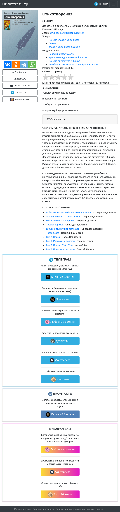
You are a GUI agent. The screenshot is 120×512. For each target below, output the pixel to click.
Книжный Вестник (60, 277)
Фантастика (60, 360)
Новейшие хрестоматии (61, 54)
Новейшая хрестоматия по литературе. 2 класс (74, 64)
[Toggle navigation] (113, 4)
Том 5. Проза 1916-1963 (59, 245)
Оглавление (56, 119)
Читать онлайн (20, 85)
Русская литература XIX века (64, 61)
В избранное (20, 72)
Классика (60, 379)
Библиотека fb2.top (15, 4)
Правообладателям (43, 509)
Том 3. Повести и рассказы (60, 249)
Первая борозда (54, 224)
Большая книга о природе (60, 220)
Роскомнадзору (22, 509)
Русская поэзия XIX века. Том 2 (63, 216)
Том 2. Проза (53, 237)
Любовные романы (60, 322)
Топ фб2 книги (60, 494)
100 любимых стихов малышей (62, 228)
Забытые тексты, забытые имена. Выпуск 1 (69, 212)
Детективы (60, 341)
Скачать (20, 78)
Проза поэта (52, 233)
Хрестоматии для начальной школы (68, 57)
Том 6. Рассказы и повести (60, 241)
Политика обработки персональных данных (79, 509)
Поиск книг (60, 299)
